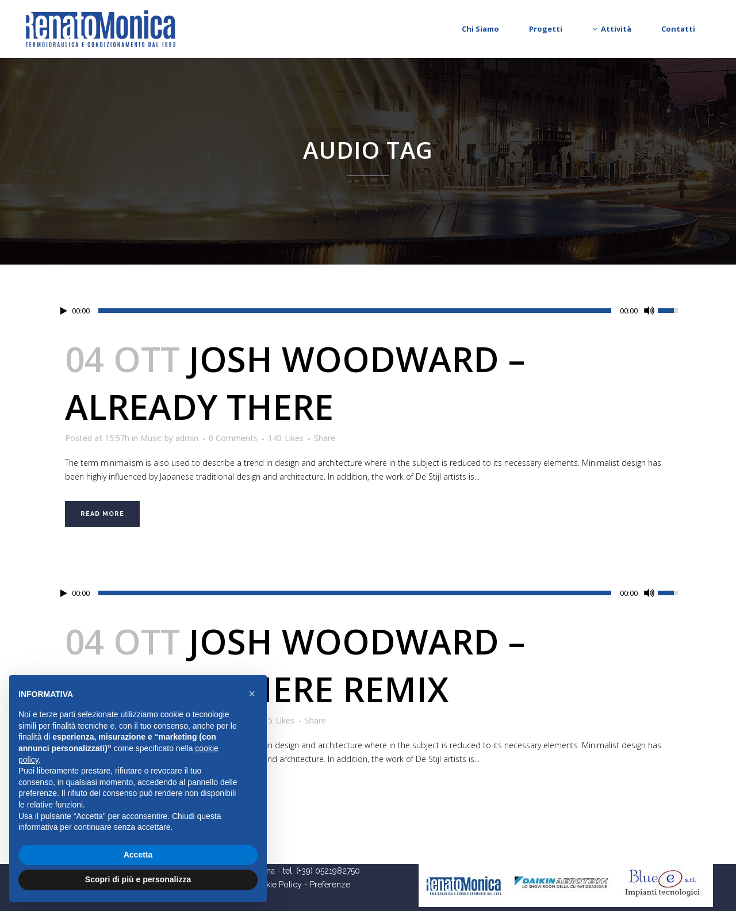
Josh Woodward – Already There (295, 382)
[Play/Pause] (63, 311)
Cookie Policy (276, 884)
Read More (102, 514)
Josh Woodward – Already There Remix (295, 665)
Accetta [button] (138, 854)
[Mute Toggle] (649, 310)
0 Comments (233, 437)
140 (286, 438)
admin (186, 437)
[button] (252, 693)
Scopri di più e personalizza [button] (138, 879)
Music (151, 437)
